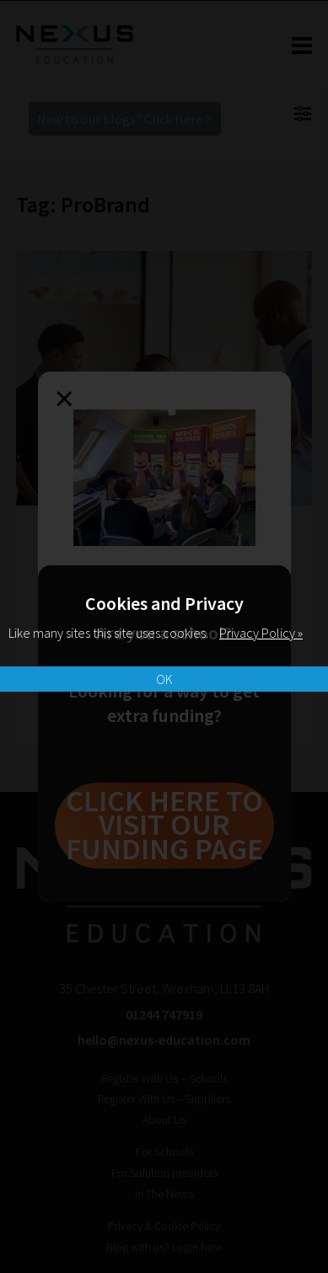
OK (164, 679)
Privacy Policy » (261, 632)
